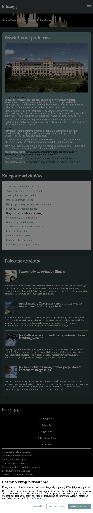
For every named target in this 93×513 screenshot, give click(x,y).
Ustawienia (37, 506)
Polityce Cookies (33, 498)
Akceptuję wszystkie (79, 506)
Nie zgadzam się (56, 506)
